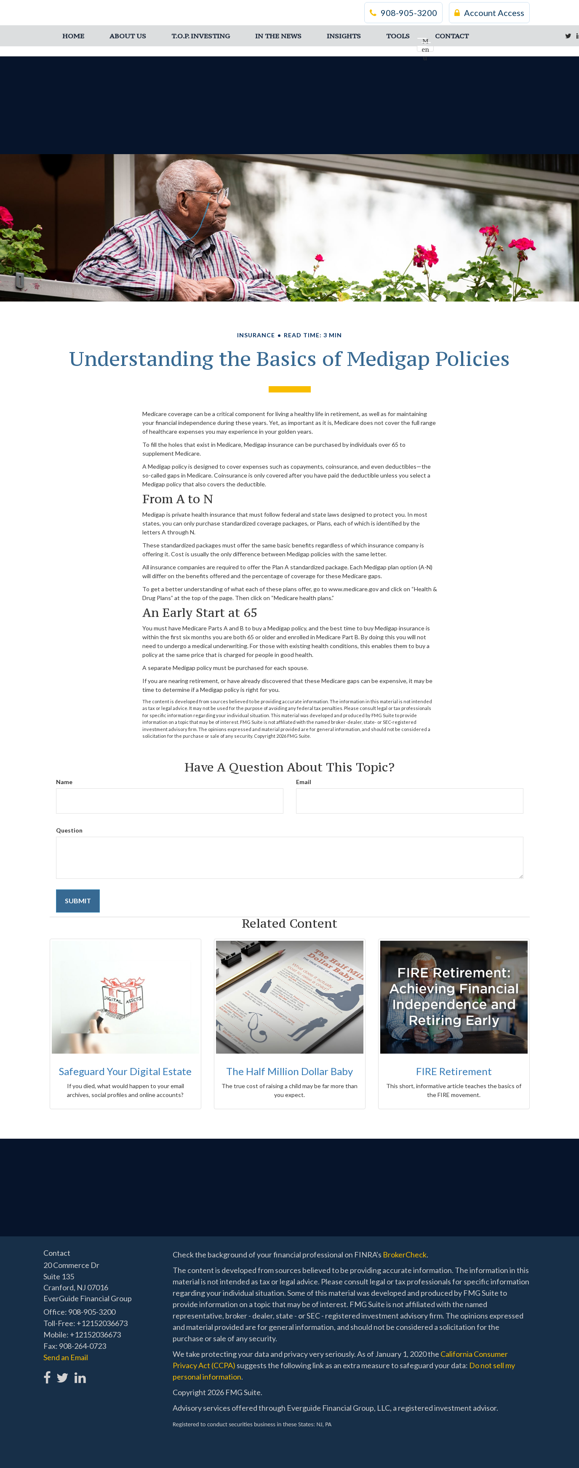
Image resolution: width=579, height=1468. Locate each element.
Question (69, 830)
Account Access (489, 13)
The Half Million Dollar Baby (289, 1071)
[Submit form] (78, 901)
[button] (128, 35)
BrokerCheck (405, 1254)
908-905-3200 (403, 13)
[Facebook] (47, 1373)
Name (64, 781)
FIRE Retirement (454, 1071)
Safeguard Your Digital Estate (125, 1071)
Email (303, 781)
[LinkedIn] (79, 1373)
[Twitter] (568, 35)
